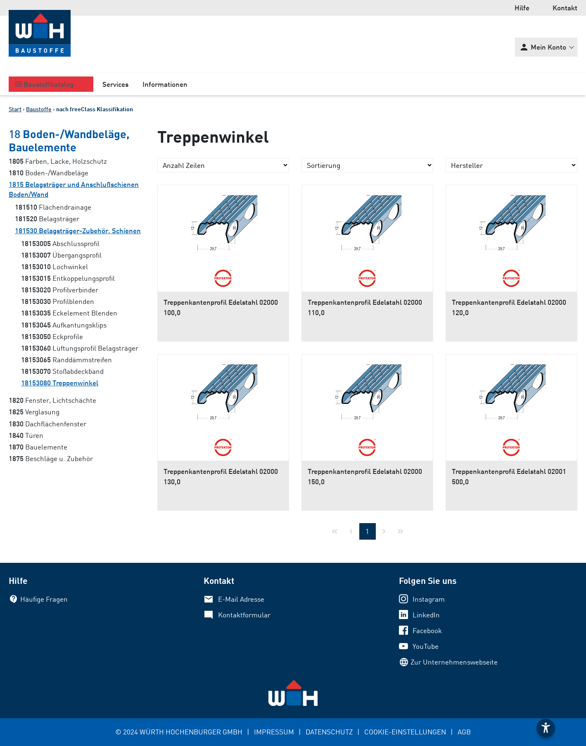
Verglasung (34, 411)
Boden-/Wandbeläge (48, 172)
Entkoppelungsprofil (68, 278)
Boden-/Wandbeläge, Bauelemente (69, 140)
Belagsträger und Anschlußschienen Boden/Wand (74, 189)
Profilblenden (57, 301)
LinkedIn (426, 614)
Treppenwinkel (59, 382)
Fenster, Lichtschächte (52, 400)
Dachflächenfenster (47, 423)
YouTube (426, 646)
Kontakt (565, 7)
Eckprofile (52, 336)
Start (15, 108)
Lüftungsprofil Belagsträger (79, 348)
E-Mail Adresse (241, 599)
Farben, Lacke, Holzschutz (58, 161)
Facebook (427, 630)
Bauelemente (38, 446)
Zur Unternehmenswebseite (454, 662)
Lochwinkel (54, 266)
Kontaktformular (244, 614)
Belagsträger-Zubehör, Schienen (78, 230)
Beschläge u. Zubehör (51, 458)
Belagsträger (47, 218)
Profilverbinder (59, 289)
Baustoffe (39, 108)
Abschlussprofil (60, 243)
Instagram (429, 599)
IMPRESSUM (274, 731)
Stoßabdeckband (62, 371)
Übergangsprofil (61, 255)
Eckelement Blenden (69, 312)
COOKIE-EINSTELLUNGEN (405, 731)
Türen (26, 435)
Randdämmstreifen (66, 359)
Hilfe (522, 7)
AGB (464, 731)
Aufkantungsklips (64, 324)
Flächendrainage (53, 207)
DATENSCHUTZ (329, 731)
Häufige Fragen (44, 599)
